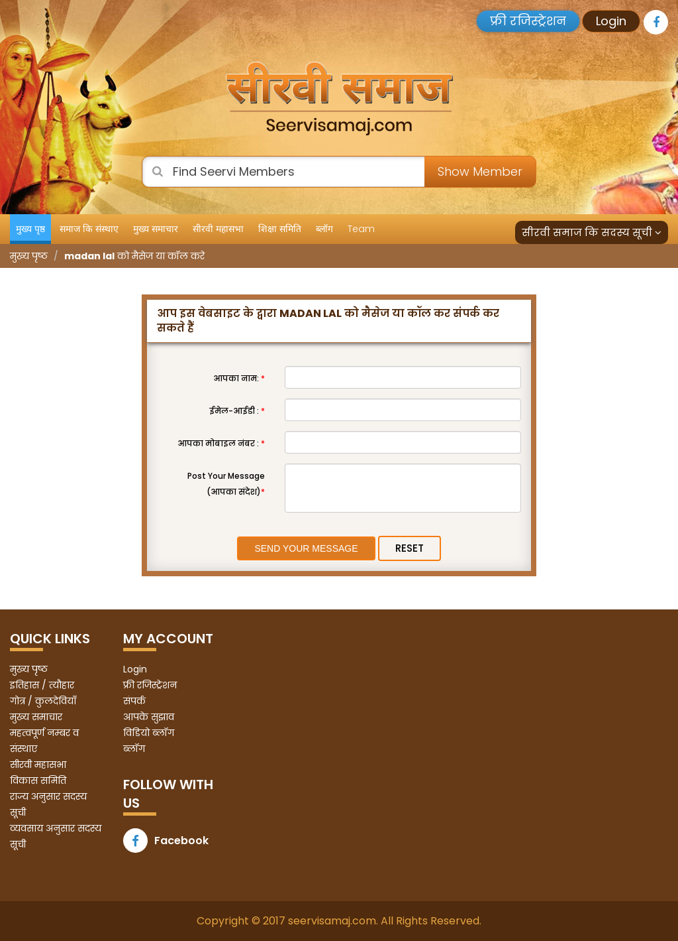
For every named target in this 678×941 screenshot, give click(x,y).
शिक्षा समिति (279, 228)
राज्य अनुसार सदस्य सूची (48, 804)
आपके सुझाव (148, 716)
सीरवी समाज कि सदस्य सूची (591, 232)
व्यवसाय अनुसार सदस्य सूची (55, 836)
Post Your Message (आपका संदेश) (226, 483)
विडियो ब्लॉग (148, 732)
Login (611, 21)
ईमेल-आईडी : (237, 410)
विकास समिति (38, 780)
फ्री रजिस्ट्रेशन (528, 21)
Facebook (166, 840)
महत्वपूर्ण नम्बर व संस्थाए (44, 740)
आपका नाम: (239, 378)
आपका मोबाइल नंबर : (221, 443)
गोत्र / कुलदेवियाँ (43, 701)
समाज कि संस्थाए (89, 228)
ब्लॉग (324, 228)
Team (361, 228)
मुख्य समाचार (155, 228)
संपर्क (134, 701)
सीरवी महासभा (218, 228)
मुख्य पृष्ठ (30, 228)
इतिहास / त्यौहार (42, 685)
